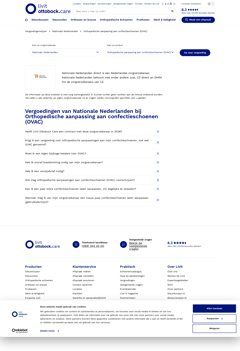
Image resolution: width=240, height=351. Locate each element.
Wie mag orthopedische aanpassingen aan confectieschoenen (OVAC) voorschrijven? (92, 180)
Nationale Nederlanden (65, 31)
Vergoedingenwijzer (36, 31)
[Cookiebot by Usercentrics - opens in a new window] (19, 345)
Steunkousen (40, 19)
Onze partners (175, 289)
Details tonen (47, 345)
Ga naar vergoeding (195, 52)
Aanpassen (215, 332)
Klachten (77, 293)
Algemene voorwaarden (133, 306)
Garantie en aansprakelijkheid (89, 298)
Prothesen (143, 19)
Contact (138, 4)
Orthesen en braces (83, 19)
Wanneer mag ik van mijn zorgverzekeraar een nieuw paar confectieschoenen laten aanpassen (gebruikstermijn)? (92, 199)
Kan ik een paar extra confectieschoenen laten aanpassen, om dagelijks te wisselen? (92, 189)
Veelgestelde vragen (123, 4)
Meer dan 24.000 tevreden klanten (198, 13)
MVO (170, 284)
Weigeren (214, 342)
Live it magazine (129, 293)
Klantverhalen (127, 298)
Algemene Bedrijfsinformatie (136, 302)
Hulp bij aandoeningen (132, 276)
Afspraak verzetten (83, 276)
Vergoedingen (89, 4)
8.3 (184, 9)
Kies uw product (115, 45)
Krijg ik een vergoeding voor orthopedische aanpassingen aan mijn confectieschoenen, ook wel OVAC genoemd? (92, 142)
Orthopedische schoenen (39, 280)
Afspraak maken (82, 271)
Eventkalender (128, 289)
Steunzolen (59, 19)
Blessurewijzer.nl (177, 298)
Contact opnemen (82, 284)
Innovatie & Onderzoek (180, 311)
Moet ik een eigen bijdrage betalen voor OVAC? (92, 153)
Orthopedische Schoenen (116, 19)
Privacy (124, 311)
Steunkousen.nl (176, 293)
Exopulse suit (32, 298)
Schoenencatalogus (131, 271)
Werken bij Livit (151, 4)
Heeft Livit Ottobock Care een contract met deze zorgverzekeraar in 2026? (92, 131)
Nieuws (171, 306)
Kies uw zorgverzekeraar (44, 45)
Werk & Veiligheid (165, 19)
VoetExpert (173, 302)
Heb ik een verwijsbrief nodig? (92, 171)
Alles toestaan (214, 322)
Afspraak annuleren (83, 280)
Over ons (172, 271)
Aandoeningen (104, 4)
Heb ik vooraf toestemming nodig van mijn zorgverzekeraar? (92, 162)
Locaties (77, 4)
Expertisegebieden (177, 280)
